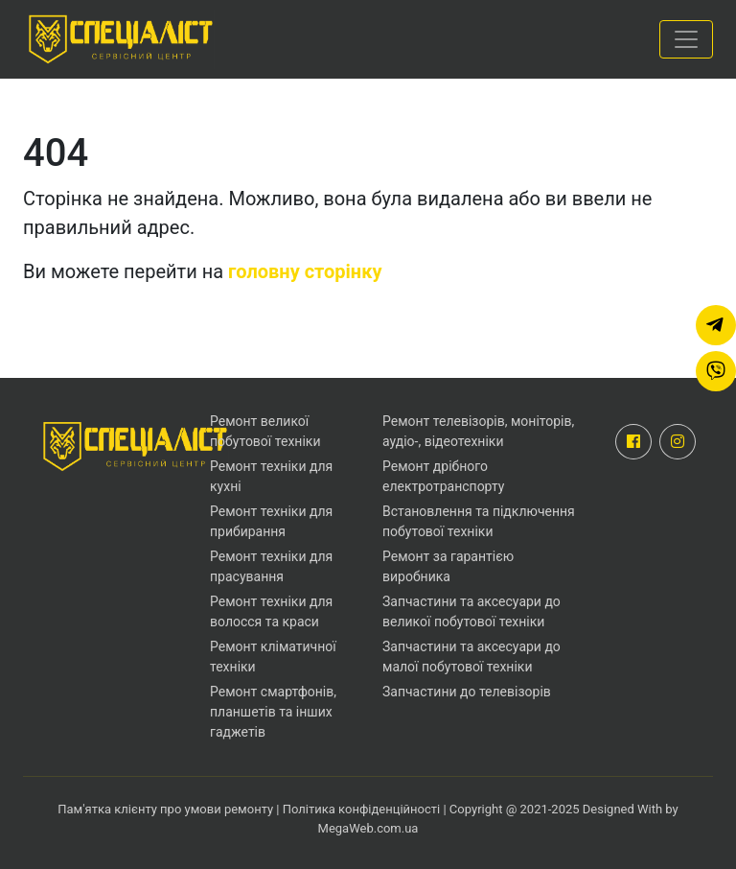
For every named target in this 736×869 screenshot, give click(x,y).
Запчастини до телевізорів (466, 691)
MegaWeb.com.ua (368, 828)
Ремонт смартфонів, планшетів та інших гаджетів (273, 712)
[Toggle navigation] (686, 39)
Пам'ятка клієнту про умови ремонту (167, 809)
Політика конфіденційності (361, 809)
